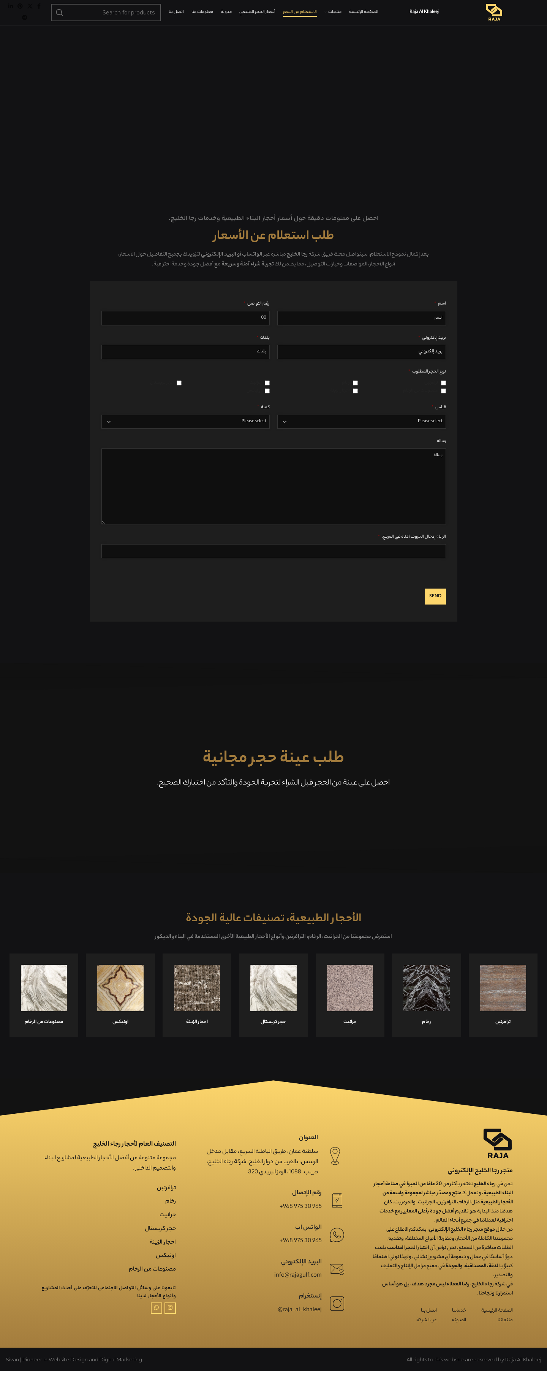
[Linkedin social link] (10, 14)
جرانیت (168, 1230)
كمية (263, 422)
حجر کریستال (160, 1243)
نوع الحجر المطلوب (427, 386)
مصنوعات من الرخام (152, 1284)
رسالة (441, 456)
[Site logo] (493, 20)
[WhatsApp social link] (156, 1322)
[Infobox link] (44, 1010)
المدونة (459, 1335)
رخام (170, 1216)
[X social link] (30, 14)
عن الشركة (426, 1335)
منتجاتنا (505, 1335)
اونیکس (166, 1270)
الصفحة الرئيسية (497, 1325)
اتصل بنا (429, 1325)
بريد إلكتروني (432, 352)
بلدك (263, 352)
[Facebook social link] (39, 14)
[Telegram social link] (25, 25)
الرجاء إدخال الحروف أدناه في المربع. (412, 552)
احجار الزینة (163, 1257)
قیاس (439, 422)
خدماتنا (459, 1325)
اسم (440, 318)
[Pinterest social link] (20, 14)
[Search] (106, 19)
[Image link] (497, 1158)
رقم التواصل (256, 318)
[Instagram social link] (170, 1322)
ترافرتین (166, 1203)
